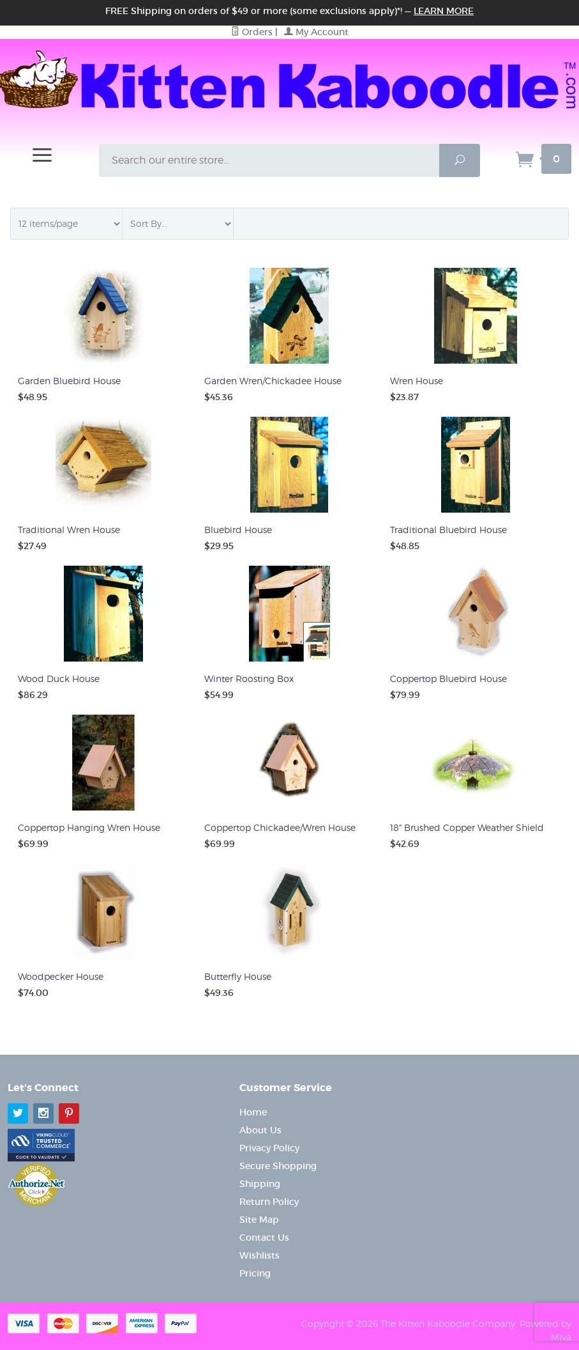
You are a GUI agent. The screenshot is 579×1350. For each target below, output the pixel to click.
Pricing (255, 1273)
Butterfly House (237, 976)
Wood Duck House (59, 678)
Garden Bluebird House (69, 380)
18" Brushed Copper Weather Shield (467, 827)
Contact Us (264, 1237)
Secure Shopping (278, 1166)
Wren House (416, 380)
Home (253, 1112)
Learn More (444, 11)
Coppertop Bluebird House (448, 678)
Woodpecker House (60, 976)
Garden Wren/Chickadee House (273, 380)
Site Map (259, 1219)
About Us (260, 1130)
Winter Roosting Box (249, 678)
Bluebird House (238, 529)
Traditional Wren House (69, 529)
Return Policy (269, 1201)
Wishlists (259, 1255)
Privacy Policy (269, 1148)
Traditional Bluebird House (448, 529)
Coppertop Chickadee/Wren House (280, 827)
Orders (252, 32)
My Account (316, 32)
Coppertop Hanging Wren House (89, 827)
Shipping (259, 1184)
